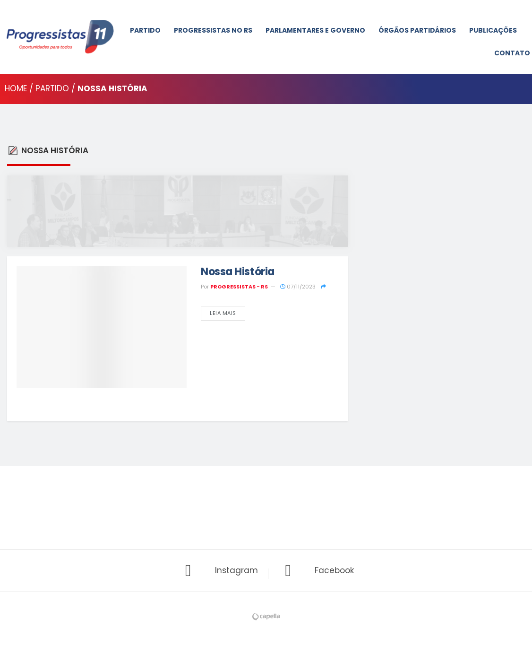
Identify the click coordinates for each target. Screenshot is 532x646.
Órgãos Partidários (417, 30)
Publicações (493, 30)
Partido (145, 30)
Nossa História (238, 271)
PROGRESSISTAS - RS (239, 286)
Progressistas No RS (213, 30)
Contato (512, 53)
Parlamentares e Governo (315, 30)
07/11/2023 (298, 286)
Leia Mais (223, 313)
